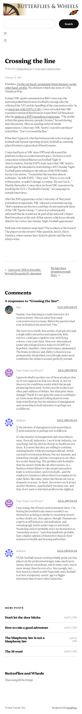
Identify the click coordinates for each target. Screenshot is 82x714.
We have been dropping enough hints (61, 271)
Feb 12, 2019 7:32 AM (67, 500)
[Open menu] (5, 33)
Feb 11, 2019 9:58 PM (67, 370)
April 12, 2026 (70, 617)
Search (69, 23)
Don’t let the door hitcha (22, 617)
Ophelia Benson (24, 68)
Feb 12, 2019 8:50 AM (67, 550)
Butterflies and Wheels (24, 673)
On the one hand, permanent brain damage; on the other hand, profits (40, 86)
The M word (13, 651)
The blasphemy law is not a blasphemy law (24, 639)
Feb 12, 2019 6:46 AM (67, 420)
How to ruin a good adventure (26, 627)
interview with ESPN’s (24, 109)
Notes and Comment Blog (48, 68)
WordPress (71, 707)
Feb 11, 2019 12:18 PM (67, 307)
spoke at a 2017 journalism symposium (37, 116)
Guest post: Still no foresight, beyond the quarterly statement (23, 271)
